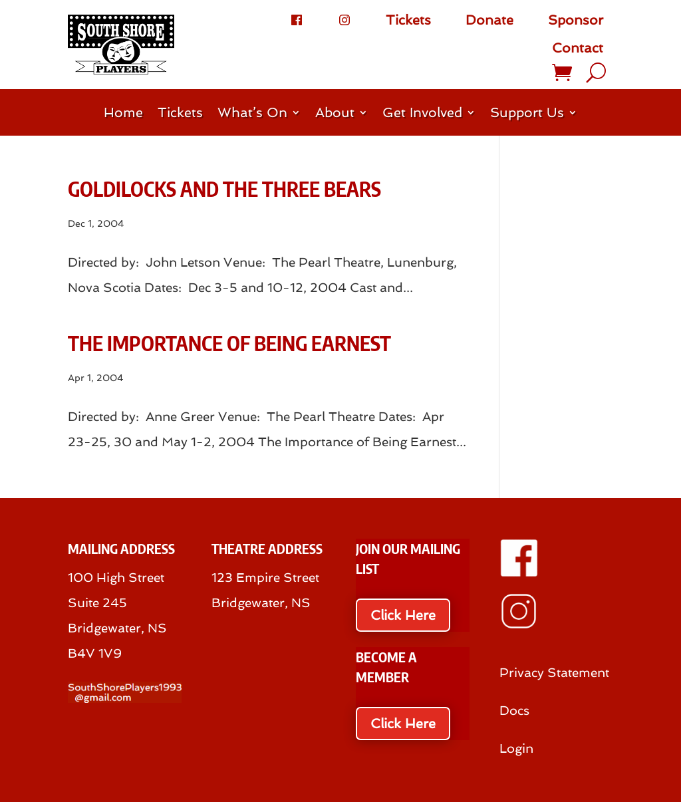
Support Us (527, 114)
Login (516, 748)
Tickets (408, 20)
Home (123, 114)
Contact (577, 48)
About (334, 114)
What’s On (252, 114)
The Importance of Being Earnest (229, 343)
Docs (514, 710)
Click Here (403, 615)
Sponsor (575, 20)
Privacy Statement (554, 672)
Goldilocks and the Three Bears (224, 188)
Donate (489, 20)
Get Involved (422, 114)
